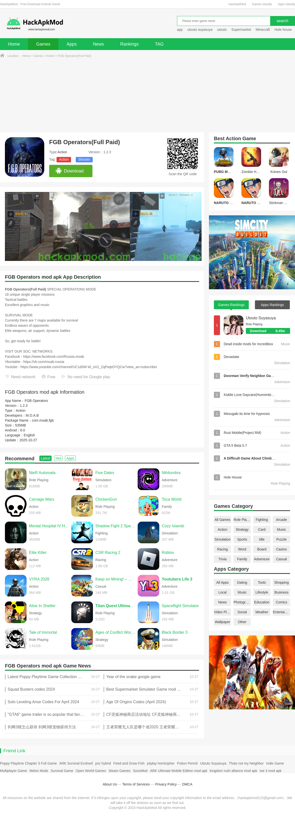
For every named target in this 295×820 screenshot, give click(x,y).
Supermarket (241, 30)
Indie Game (275, 763)
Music (281, 529)
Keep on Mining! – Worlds (115, 579)
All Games (223, 520)
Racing (222, 549)
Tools (262, 582)
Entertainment (281, 612)
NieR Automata (42, 473)
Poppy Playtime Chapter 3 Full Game (28, 763)
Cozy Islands (173, 526)
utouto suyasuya (199, 30)
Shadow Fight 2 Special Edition (115, 526)
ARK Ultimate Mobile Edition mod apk (178, 771)
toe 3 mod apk (270, 771)
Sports (242, 539)
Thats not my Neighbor (246, 763)
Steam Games (119, 771)
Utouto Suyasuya (261, 318)
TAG (159, 44)
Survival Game (62, 771)
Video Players (222, 612)
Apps (72, 44)
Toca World (171, 499)
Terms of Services (136, 784)
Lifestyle (261, 592)
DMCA (187, 784)
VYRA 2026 (39, 579)
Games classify (262, 4)
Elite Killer (37, 552)
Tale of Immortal (43, 632)
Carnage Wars (41, 499)
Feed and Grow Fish (129, 763)
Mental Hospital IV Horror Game (49, 526)
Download (69, 171)
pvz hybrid (103, 763)
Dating (242, 582)
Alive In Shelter (42, 606)
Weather (261, 612)
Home (14, 44)
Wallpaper (222, 622)
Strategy (242, 529)
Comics (281, 602)
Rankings (129, 44)
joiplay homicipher (161, 763)
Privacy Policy (166, 784)
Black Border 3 (175, 632)
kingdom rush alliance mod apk (233, 771)
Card (262, 529)
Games (43, 44)
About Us (110, 784)
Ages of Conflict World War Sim (115, 632)
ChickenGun (106, 499)
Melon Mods (39, 771)
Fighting (262, 520)
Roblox (168, 552)
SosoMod (140, 771)
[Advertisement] (147, 95)
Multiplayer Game (13, 771)
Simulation (222, 539)
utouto (222, 30)
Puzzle (281, 539)
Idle (262, 539)
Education (261, 602)
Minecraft (263, 30)
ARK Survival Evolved (76, 763)
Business (282, 592)
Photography (242, 602)
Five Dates (104, 473)
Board (261, 549)
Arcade (281, 520)
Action (50, 56)
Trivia (222, 559)
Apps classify (286, 4)
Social (242, 612)
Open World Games (91, 771)
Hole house (283, 30)
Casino (281, 549)
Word (242, 549)
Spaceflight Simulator (180, 606)
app (180, 30)
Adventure (262, 559)
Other (242, 622)
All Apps (222, 582)
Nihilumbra (171, 473)
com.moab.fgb (43, 420)
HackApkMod (237, 4)
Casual (281, 559)
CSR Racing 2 (107, 552)
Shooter (84, 159)
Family (242, 559)
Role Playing (242, 520)
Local (222, 592)
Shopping (281, 582)
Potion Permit (187, 763)
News (98, 44)
